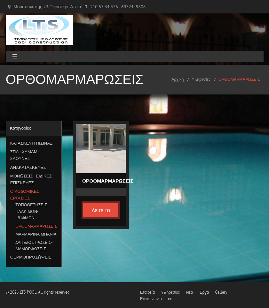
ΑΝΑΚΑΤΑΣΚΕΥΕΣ (28, 167)
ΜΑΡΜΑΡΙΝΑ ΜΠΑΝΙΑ (35, 234)
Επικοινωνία (151, 298)
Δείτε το (101, 210)
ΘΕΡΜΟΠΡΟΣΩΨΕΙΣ (30, 257)
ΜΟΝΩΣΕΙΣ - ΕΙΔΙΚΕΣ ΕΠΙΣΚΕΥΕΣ (31, 179)
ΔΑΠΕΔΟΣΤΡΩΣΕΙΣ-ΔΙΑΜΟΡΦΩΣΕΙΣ (33, 245)
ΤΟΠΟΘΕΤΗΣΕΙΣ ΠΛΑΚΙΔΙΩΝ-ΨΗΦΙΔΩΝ (31, 211)
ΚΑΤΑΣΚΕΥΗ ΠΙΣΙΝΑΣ (31, 143)
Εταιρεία (147, 292)
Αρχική (177, 79)
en (170, 298)
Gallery (221, 292)
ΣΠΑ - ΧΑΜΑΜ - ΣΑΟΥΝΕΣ (24, 155)
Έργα (204, 292)
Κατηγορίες (20, 128)
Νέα (189, 292)
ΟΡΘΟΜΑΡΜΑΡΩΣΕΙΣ (239, 79)
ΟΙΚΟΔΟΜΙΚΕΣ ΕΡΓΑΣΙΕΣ (24, 194)
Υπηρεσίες (201, 79)
